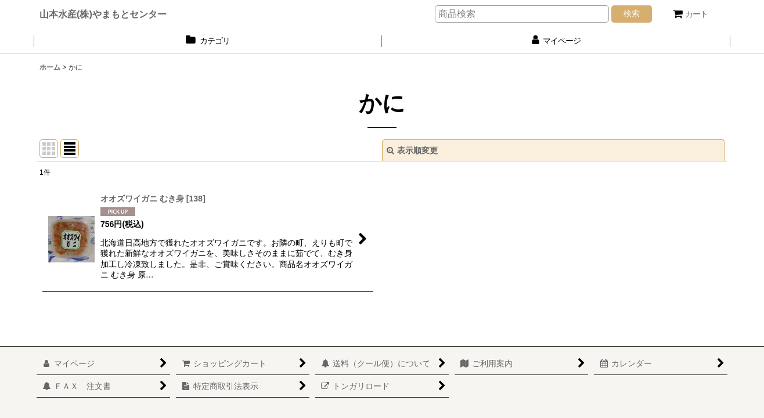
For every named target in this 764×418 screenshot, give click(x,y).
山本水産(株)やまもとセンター (103, 14)
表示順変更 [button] (412, 150)
